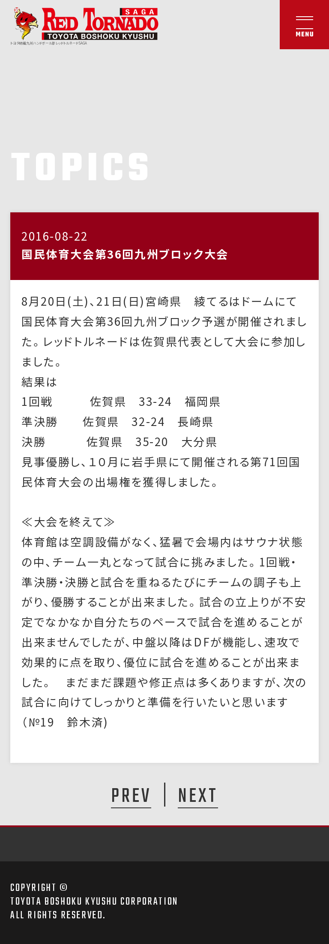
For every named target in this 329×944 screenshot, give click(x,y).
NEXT (198, 795)
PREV (131, 795)
